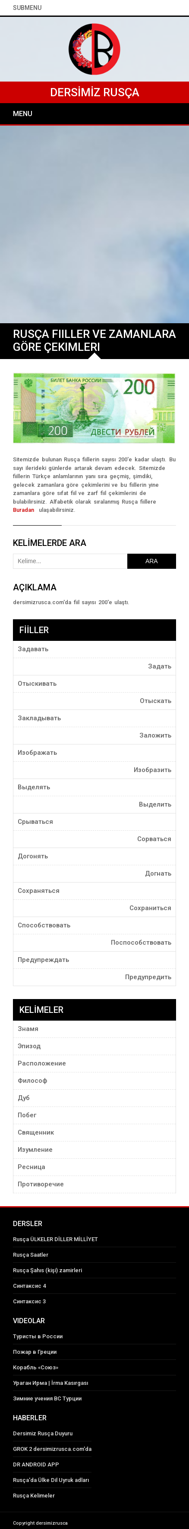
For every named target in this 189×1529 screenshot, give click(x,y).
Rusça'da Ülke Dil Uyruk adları (51, 1480)
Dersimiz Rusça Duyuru (42, 1433)
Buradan (25, 510)
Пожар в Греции (35, 1352)
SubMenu (27, 7)
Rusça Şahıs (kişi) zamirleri (47, 1270)
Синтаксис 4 (29, 1286)
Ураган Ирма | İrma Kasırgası (50, 1383)
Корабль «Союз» (35, 1367)
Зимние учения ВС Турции (47, 1398)
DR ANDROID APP (36, 1464)
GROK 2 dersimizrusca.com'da (52, 1449)
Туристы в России (38, 1336)
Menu (22, 114)
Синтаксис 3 (29, 1301)
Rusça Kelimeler (34, 1495)
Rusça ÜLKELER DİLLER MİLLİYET (55, 1239)
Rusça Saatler (30, 1255)
